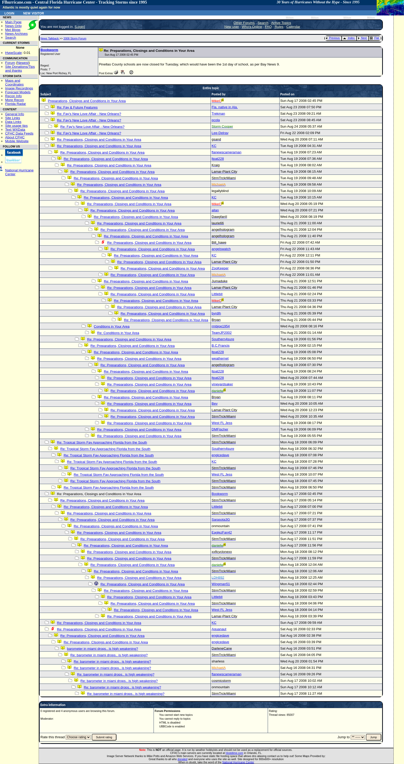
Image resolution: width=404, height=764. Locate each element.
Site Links (12, 118)
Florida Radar (15, 104)
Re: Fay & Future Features (77, 107)
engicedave (220, 455)
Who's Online (252, 27)
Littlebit (217, 294)
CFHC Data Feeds (19, 133)
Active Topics (281, 23)
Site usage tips (16, 126)
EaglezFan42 (222, 532)
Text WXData (15, 129)
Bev (214, 403)
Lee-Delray (220, 133)
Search (10, 37)
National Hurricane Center (238, 762)
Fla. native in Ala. (225, 107)
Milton (289, 17)
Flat (374, 37)
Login (9, 12)
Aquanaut (219, 629)
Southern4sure (223, 339)
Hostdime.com (234, 752)
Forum (10, 63)
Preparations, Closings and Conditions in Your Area (87, 101)
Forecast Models (18, 92)
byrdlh (216, 313)
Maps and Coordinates (14, 82)
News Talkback (50, 38)
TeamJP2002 (222, 333)
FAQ (268, 27)
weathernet (220, 358)
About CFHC (15, 137)
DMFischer (220, 429)
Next (362, 37)
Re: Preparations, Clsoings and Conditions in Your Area (99, 629)
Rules (279, 27)
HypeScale (13, 53)
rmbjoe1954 (221, 326)
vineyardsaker (222, 384)
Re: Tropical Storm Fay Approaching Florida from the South (102, 442)
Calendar (293, 27)
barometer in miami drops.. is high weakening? (102, 649)
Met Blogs (12, 30)
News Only (13, 26)
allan (215, 210)
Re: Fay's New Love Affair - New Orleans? (89, 114)
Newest (23, 63)
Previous (332, 37)
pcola (216, 120)
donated (183, 759)
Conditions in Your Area (112, 326)
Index (348, 37)
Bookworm (49, 50)
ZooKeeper (220, 268)
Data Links (13, 122)
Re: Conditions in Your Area (118, 333)
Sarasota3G (221, 519)
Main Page (13, 22)
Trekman (218, 113)
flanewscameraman (226, 152)
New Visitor (33, 12)
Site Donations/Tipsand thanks (20, 68)
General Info (14, 114)
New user (231, 27)
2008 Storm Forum (74, 38)
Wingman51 (221, 584)
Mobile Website (17, 141)
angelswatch (221, 249)
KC (214, 146)
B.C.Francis (221, 345)
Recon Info (13, 96)
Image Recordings (19, 88)
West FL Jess (222, 423)
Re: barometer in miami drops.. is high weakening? (109, 655)
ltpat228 (218, 159)
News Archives (16, 34)
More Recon (14, 100)
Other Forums (244, 23)
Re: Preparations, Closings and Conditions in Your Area (99, 140)
